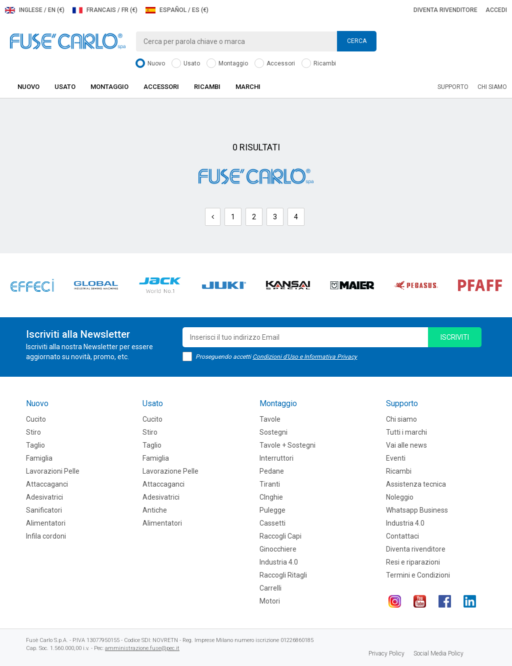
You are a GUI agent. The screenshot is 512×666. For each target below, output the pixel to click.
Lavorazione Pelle (170, 471)
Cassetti (273, 523)
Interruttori (277, 458)
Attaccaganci (47, 484)
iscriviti (454, 337)
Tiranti (270, 484)
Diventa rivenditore (446, 9)
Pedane (272, 471)
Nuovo (150, 63)
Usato (186, 63)
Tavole (270, 419)
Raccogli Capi (281, 536)
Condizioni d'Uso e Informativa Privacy (304, 356)
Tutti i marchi (406, 432)
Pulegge (273, 510)
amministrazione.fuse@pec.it (142, 648)
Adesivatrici (44, 497)
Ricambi (319, 63)
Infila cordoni (46, 536)
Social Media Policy (439, 653)
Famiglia (39, 458)
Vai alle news (406, 445)
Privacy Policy (386, 653)
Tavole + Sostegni (288, 445)
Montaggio (227, 63)
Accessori (274, 63)
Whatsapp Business (417, 510)
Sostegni (274, 432)
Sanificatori (44, 510)
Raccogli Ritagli (283, 575)
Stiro (33, 432)
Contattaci (402, 536)
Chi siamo (492, 86)
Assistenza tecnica (416, 484)
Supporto (453, 86)
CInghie (271, 497)
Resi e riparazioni (413, 562)
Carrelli (271, 588)
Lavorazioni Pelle (53, 471)
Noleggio (400, 497)
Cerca (356, 40)
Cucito (36, 419)
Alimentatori (46, 523)
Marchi (248, 86)
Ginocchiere (278, 549)
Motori (270, 601)
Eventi (396, 458)
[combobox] (256, 41)
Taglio (35, 445)
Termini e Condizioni (418, 575)
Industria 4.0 (279, 562)
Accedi (496, 9)
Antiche (154, 510)
